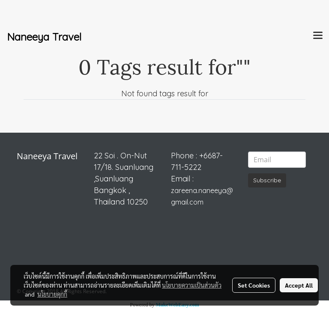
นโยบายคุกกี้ (52, 294)
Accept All (299, 285)
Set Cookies (254, 285)
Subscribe (267, 180)
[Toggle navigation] (317, 36)
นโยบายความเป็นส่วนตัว (191, 285)
